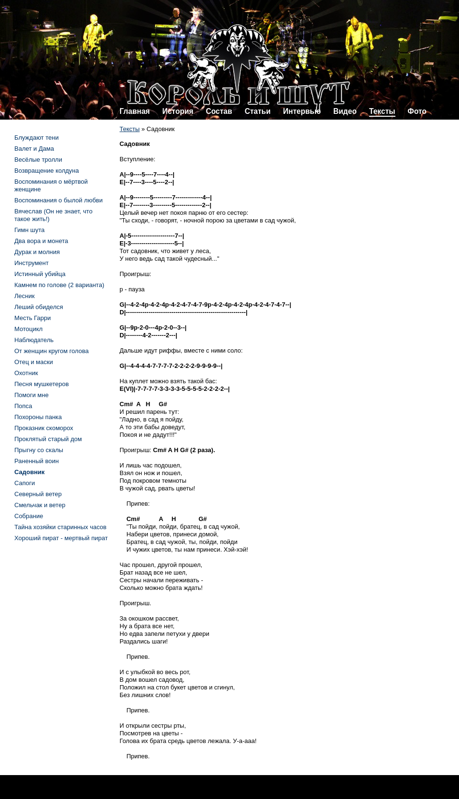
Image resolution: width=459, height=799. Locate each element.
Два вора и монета (41, 240)
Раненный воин (36, 461)
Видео (345, 111)
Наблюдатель (34, 340)
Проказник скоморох (43, 428)
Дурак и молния (37, 251)
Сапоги (24, 483)
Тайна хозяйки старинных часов (60, 527)
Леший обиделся (38, 307)
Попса (23, 406)
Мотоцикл (28, 329)
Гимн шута (29, 229)
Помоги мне (31, 395)
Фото (417, 111)
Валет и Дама (34, 148)
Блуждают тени (36, 137)
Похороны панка (38, 417)
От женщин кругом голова (51, 351)
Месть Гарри (32, 318)
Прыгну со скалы (38, 450)
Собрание (28, 516)
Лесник (24, 296)
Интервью (302, 111)
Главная (135, 111)
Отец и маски (33, 362)
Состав (219, 111)
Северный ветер (38, 494)
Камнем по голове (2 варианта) (59, 285)
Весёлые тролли (38, 159)
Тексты (382, 111)
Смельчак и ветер (40, 505)
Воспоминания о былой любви (58, 200)
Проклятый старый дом (48, 439)
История (177, 111)
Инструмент (31, 262)
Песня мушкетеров (41, 384)
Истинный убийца (40, 273)
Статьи (258, 111)
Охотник (26, 373)
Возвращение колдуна (46, 170)
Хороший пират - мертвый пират (61, 538)
